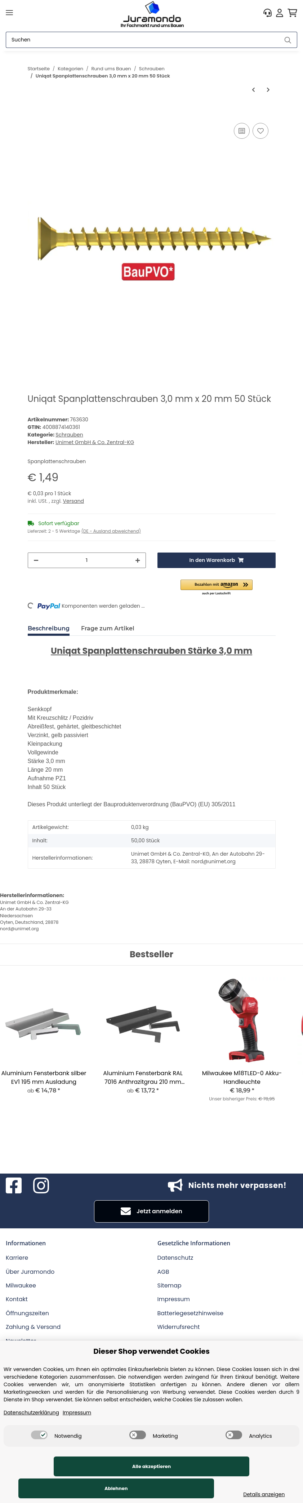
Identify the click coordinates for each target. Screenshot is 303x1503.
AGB (163, 1272)
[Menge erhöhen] (138, 560)
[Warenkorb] (292, 13)
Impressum (173, 1299)
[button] (267, 13)
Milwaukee (21, 1285)
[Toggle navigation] (9, 12)
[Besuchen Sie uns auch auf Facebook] (14, 1185)
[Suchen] (142, 40)
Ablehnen (167, 1488)
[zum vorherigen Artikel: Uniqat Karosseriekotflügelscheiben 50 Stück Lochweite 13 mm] (253, 90)
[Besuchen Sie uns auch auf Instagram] (41, 1185)
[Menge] (87, 560)
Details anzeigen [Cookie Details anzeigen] (260, 1494)
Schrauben (69, 434)
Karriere (17, 1258)
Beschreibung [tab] (49, 628)
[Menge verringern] (36, 560)
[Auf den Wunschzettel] (260, 131)
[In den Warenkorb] (33, 113)
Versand (73, 501)
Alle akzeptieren (58, 1488)
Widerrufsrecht (178, 1327)
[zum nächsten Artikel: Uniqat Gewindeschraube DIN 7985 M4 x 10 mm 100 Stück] (268, 90)
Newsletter (21, 1341)
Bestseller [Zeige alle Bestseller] (151, 954)
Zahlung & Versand (33, 1327)
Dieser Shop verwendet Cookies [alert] (151, 1373)
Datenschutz (175, 1258)
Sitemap (169, 1285)
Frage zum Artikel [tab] (107, 628)
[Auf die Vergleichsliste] (242, 131)
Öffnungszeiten (27, 1313)
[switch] (39, 1457)
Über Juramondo (30, 1272)
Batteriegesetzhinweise (190, 1313)
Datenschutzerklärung (31, 1434)
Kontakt (17, 1299)
